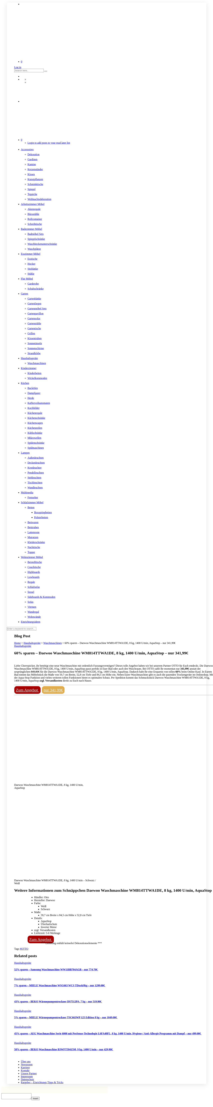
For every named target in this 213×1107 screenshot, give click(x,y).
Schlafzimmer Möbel (32, 502)
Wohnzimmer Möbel (32, 557)
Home (17, 643)
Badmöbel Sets (36, 234)
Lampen (25, 452)
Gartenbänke (34, 298)
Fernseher (33, 497)
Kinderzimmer (28, 368)
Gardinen (33, 159)
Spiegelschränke (36, 239)
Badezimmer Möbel (31, 229)
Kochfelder (34, 408)
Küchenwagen (35, 422)
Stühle (31, 273)
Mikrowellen (34, 437)
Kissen (31, 174)
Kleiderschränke (36, 542)
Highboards (34, 572)
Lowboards (34, 577)
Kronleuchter (35, 467)
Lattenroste (34, 532)
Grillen (31, 333)
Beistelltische (35, 562)
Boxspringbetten (43, 512)
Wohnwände (34, 616)
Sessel (31, 592)
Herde (31, 398)
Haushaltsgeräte (29, 358)
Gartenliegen (34, 303)
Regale (31, 582)
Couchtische (34, 567)
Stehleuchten (34, 477)
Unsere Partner (29, 1073)
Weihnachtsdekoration (39, 199)
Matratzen (33, 537)
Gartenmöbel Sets (37, 308)
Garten (24, 293)
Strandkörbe (34, 353)
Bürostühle (33, 214)
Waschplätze (34, 248)
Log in (17, 67)
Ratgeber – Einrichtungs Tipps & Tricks (42, 1082)
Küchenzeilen (35, 427)
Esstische (33, 258)
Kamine (32, 164)
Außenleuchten (36, 457)
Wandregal (33, 611)
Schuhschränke (36, 288)
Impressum (27, 1076)
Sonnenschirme (36, 348)
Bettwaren (33, 522)
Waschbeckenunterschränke (42, 243)
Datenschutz (27, 1079)
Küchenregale (35, 413)
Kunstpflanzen (35, 179)
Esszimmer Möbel (30, 253)
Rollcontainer (35, 219)
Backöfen (33, 388)
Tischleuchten (35, 482)
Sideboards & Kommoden (41, 597)
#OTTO (24, 948)
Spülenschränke (36, 442)
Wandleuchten (35, 487)
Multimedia (27, 492)
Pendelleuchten (36, 472)
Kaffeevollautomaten (39, 403)
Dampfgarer (34, 393)
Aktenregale (34, 209)
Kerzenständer (35, 169)
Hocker (31, 263)
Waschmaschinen (37, 363)
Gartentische (34, 328)
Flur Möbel (27, 278)
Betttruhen (33, 527)
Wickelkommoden (37, 378)
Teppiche (32, 194)
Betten (31, 507)
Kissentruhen (35, 338)
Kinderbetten (35, 373)
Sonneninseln (35, 343)
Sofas (31, 601)
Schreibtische (35, 224)
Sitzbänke (33, 268)
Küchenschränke (36, 418)
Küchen (25, 383)
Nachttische (34, 547)
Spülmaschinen (36, 447)
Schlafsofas (34, 587)
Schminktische (35, 184)
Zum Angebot (27, 690)
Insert (39, 1099)
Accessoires (27, 149)
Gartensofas (34, 318)
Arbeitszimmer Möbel (33, 204)
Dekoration (34, 154)
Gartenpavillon (36, 313)
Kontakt (25, 1070)
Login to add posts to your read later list (49, 142)
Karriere (25, 1067)
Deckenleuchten (36, 462)
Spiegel (32, 189)
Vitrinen (32, 606)
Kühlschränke (35, 432)
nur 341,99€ (53, 690)
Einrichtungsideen (30, 621)
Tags (17, 948)
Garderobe (33, 283)
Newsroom (27, 1064)
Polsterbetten (41, 517)
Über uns (26, 1061)
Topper (31, 552)
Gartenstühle (34, 323)
